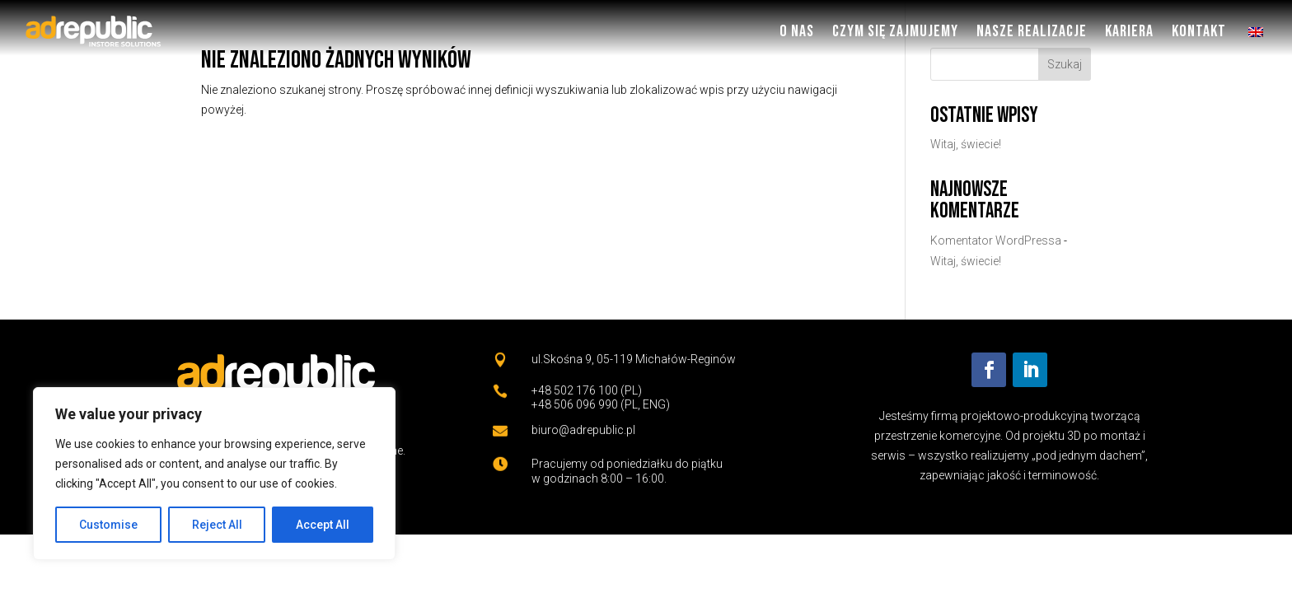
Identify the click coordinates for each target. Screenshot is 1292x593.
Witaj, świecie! (965, 144)
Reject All (217, 524)
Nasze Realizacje (1031, 31)
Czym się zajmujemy (895, 31)
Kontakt (1199, 31)
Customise (108, 524)
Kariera (1129, 31)
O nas (796, 31)
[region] (214, 473)
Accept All (322, 524)
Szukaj (1064, 64)
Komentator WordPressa (995, 240)
